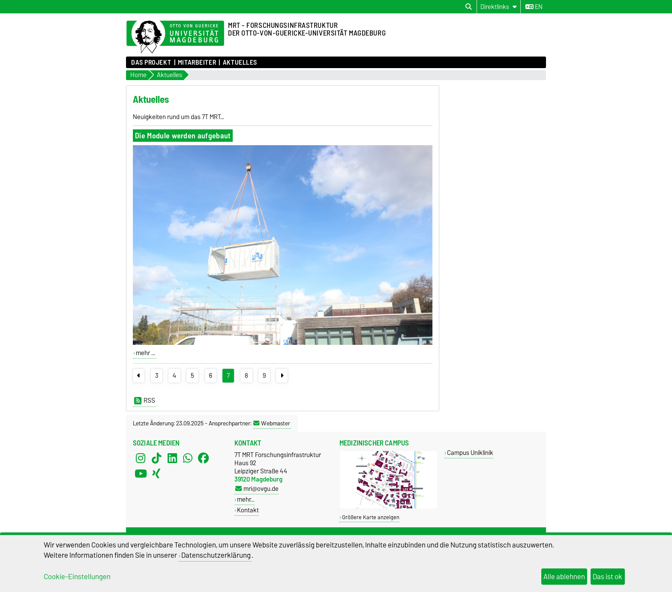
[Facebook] (203, 458)
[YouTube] (140, 473)
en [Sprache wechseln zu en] (534, 7)
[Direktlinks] (498, 6)
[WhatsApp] (187, 458)
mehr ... (145, 353)
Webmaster (271, 423)
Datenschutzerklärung (216, 555)
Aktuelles (240, 62)
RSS (144, 400)
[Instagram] (140, 458)
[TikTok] (156, 458)
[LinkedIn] (172, 458)
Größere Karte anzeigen (370, 517)
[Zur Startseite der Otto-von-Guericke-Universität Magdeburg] (175, 37)
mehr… (246, 499)
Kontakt (248, 510)
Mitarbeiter (197, 62)
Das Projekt (151, 62)
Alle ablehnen (564, 577)
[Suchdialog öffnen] (468, 7)
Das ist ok (607, 577)
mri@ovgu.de (257, 488)
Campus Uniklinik (470, 452)
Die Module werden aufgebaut (183, 135)
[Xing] (156, 473)
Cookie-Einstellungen (77, 577)
